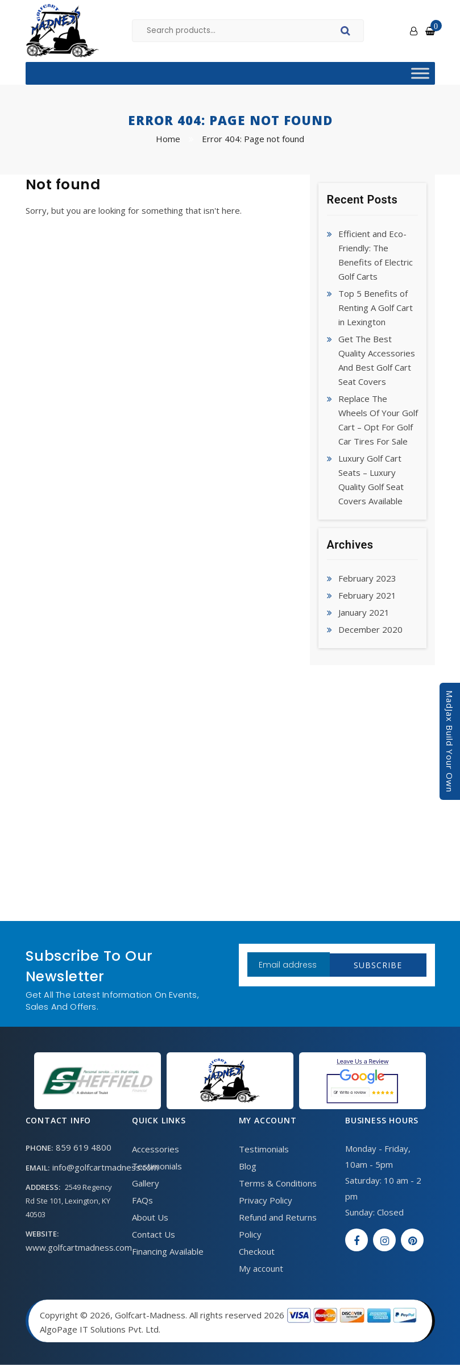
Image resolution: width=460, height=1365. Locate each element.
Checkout (257, 1251)
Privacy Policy (265, 1200)
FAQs (142, 1200)
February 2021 (367, 595)
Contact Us (153, 1234)
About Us (150, 1217)
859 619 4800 (83, 1147)
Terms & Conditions (278, 1183)
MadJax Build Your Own (449, 741)
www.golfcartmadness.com (79, 1247)
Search (347, 32)
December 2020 (370, 629)
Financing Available (168, 1251)
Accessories (155, 1149)
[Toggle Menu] (420, 73)
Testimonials (157, 1166)
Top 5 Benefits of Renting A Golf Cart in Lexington (375, 307)
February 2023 (367, 578)
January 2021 (363, 612)
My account (261, 1268)
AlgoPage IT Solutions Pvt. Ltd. (100, 1329)
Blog (247, 1166)
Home (168, 138)
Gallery (145, 1183)
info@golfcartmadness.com (105, 1167)
